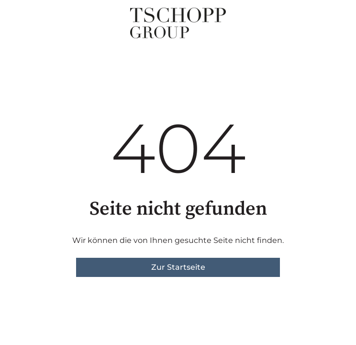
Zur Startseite (178, 267)
